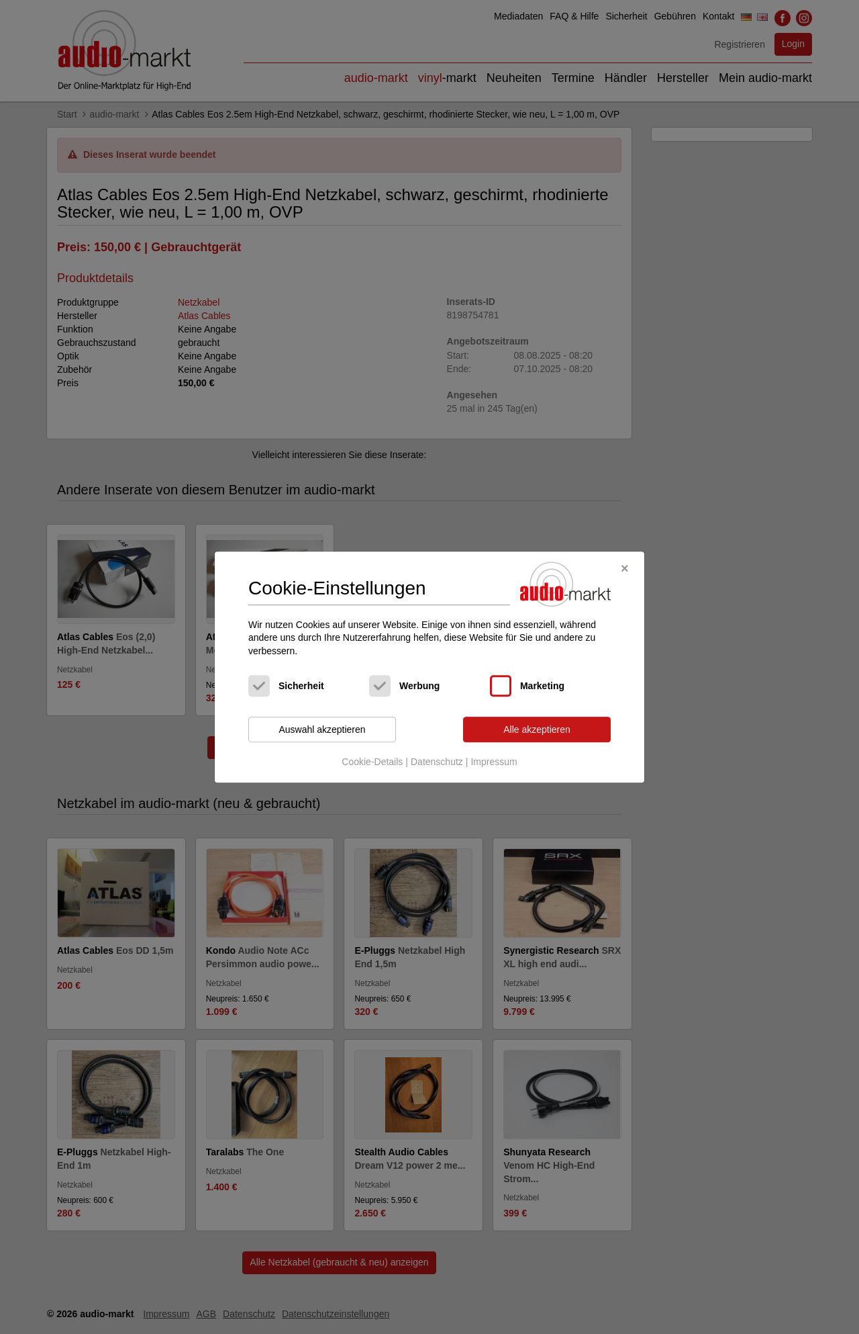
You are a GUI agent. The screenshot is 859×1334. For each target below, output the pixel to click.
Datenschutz (437, 761)
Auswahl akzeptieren (322, 729)
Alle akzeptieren (536, 729)
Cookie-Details (372, 761)
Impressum (493, 761)
